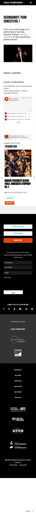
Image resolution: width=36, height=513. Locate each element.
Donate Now (18, 240)
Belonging (18, 375)
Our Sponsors (18, 233)
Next (35, 177)
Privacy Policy (13, 465)
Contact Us (18, 397)
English (28, 511)
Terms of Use (22, 465)
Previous (1, 177)
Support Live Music (18, 226)
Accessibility (18, 370)
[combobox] (29, 511)
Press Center (18, 386)
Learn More (9, 198)
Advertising (18, 381)
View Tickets (9, 203)
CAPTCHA (7, 277)
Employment (18, 392)
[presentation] (18, 283)
